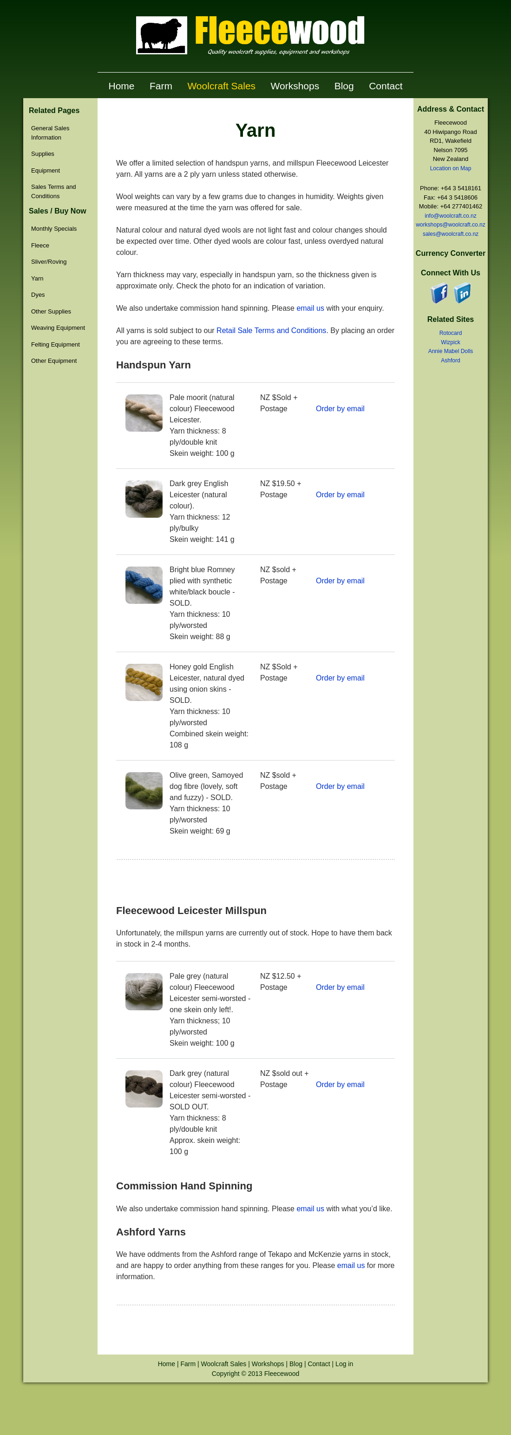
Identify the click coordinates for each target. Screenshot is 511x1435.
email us (310, 308)
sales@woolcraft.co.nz (450, 234)
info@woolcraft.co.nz (451, 216)
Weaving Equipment (58, 327)
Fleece (40, 245)
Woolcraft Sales (221, 85)
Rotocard (450, 333)
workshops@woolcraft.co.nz (450, 224)
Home (121, 85)
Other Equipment (54, 360)
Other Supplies (51, 311)
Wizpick (450, 342)
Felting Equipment (55, 344)
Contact (385, 85)
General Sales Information (50, 133)
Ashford (450, 360)
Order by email (340, 409)
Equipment (45, 170)
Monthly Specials (54, 228)
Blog (344, 85)
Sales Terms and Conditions (53, 191)
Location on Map (451, 168)
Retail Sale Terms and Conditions (271, 330)
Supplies (42, 153)
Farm (161, 85)
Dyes (38, 294)
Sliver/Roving (49, 261)
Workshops (295, 85)
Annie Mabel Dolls (450, 351)
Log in (344, 1364)
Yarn (37, 278)
